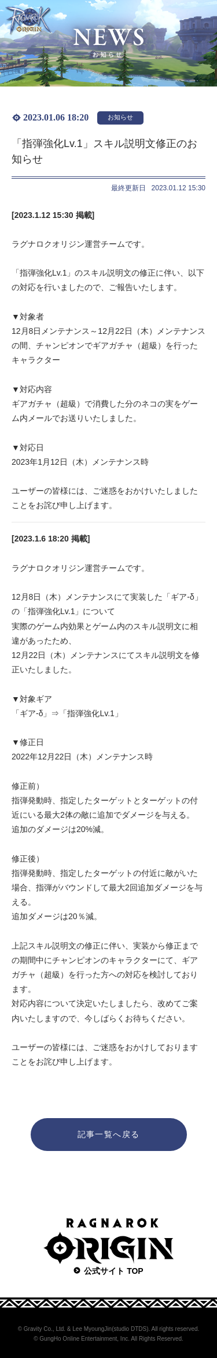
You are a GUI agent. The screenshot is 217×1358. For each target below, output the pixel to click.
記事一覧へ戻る (109, 1134)
